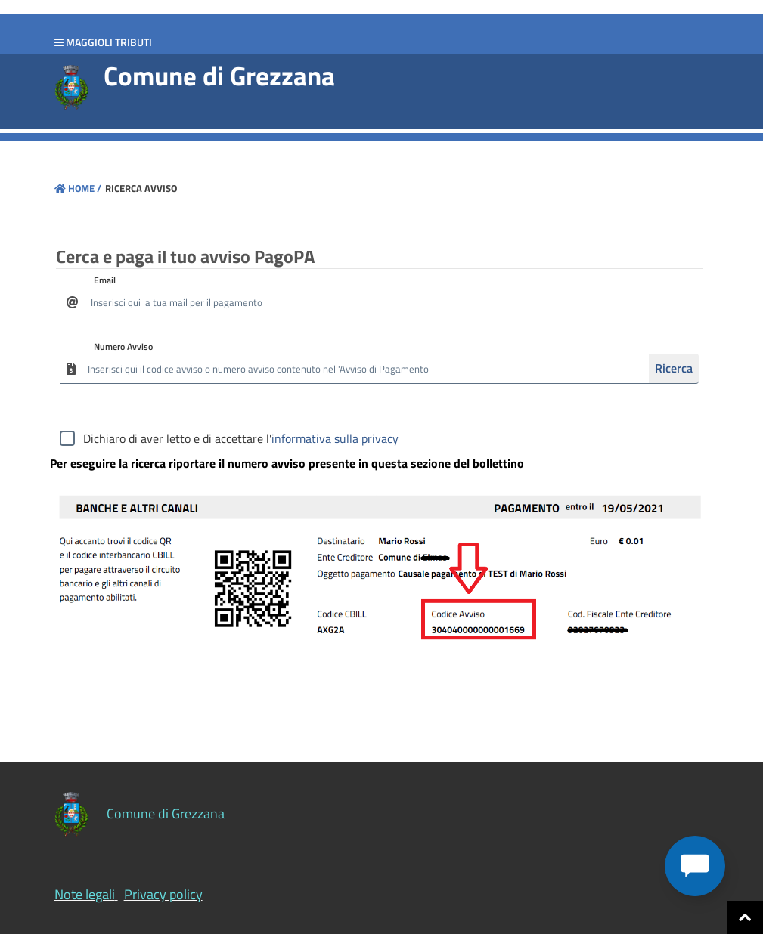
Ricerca (674, 368)
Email (105, 280)
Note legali (84, 894)
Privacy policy (163, 894)
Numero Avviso (123, 346)
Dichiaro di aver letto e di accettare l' (241, 438)
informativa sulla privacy (335, 438)
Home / (77, 188)
